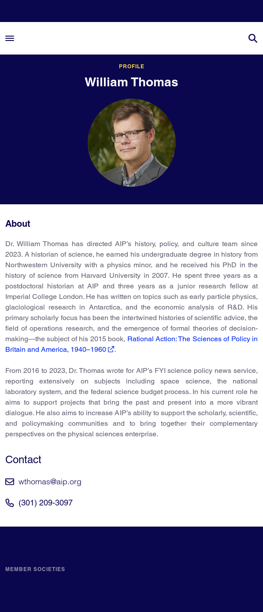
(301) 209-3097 (46, 502)
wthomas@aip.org (50, 481)
